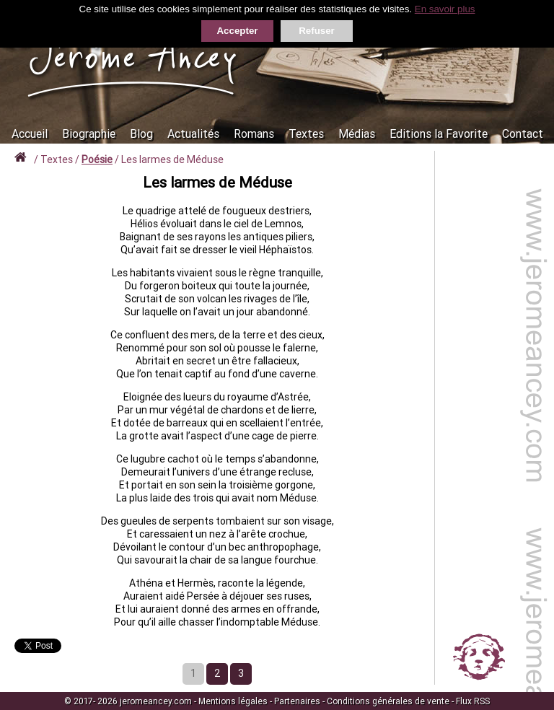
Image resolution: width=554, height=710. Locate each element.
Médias (356, 133)
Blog (141, 133)
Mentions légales (233, 701)
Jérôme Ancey (133, 59)
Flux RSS (473, 701)
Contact (522, 133)
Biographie (88, 133)
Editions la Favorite (439, 133)
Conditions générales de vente (388, 701)
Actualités (193, 133)
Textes (306, 133)
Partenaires (297, 701)
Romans (254, 133)
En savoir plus (445, 9)
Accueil (30, 133)
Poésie (97, 159)
